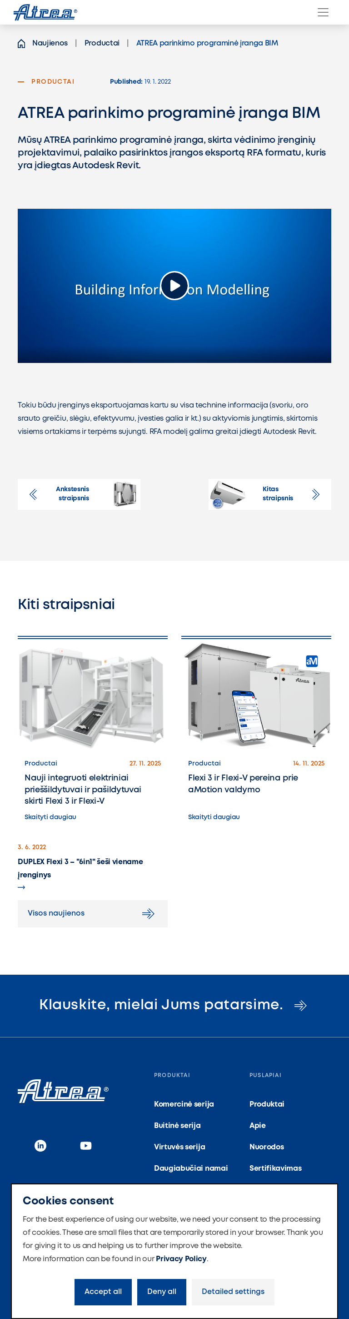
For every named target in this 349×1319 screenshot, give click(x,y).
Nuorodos (266, 1147)
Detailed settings (233, 1292)
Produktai (266, 1104)
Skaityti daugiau (50, 817)
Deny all (161, 1292)
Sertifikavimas (275, 1168)
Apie (257, 1126)
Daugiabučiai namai (191, 1168)
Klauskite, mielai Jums (174, 1005)
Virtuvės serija (179, 1147)
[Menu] (323, 12)
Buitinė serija (177, 1126)
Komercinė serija (184, 1104)
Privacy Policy (181, 1259)
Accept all (103, 1292)
